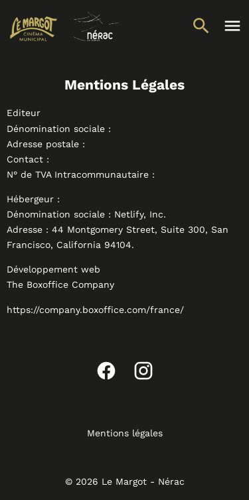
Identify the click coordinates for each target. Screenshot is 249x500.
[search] (201, 25)
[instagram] (143, 370)
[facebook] (106, 370)
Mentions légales (125, 433)
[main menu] (232, 26)
